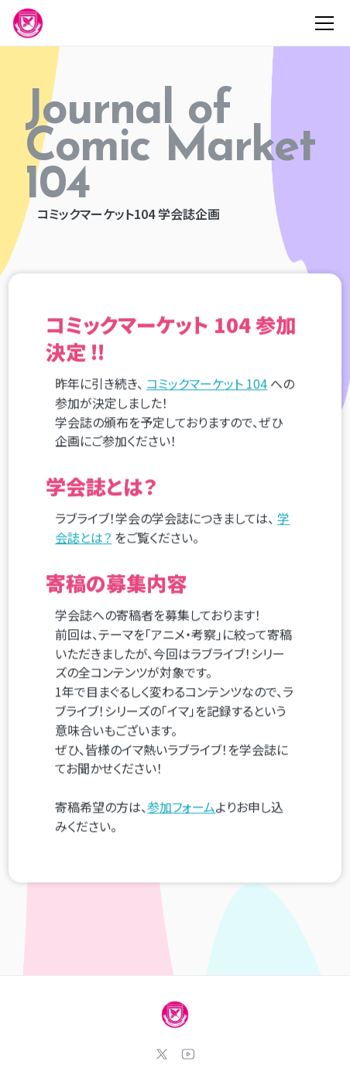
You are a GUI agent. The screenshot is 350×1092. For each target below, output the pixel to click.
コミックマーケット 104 (206, 384)
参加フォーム (181, 807)
